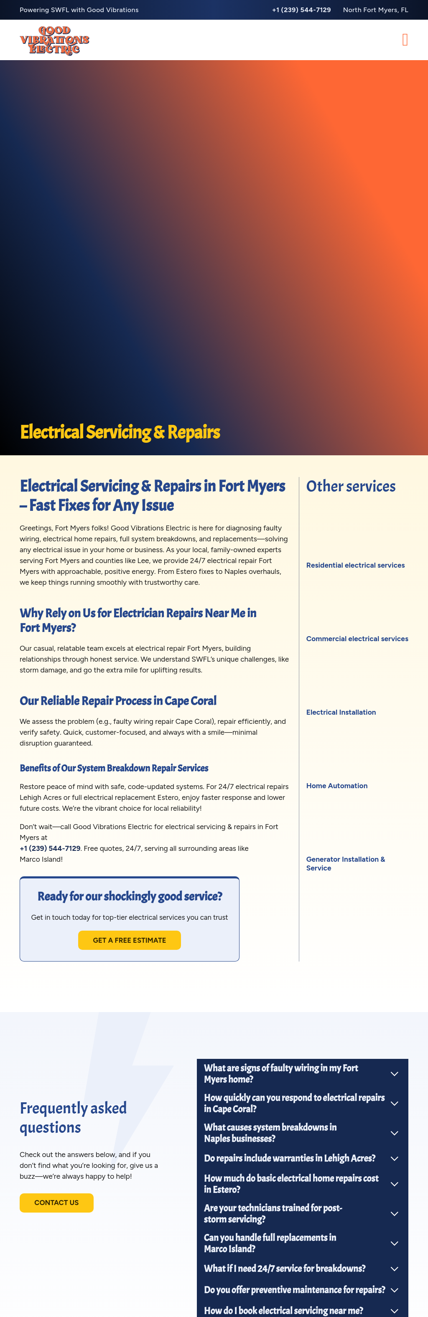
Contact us (58, 1205)
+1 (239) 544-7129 (50, 848)
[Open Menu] (405, 40)
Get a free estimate (133, 941)
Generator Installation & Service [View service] (345, 863)
